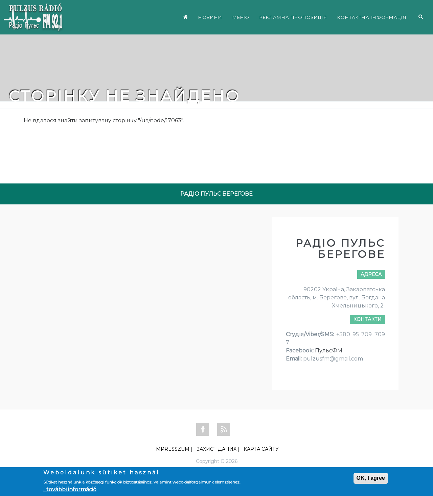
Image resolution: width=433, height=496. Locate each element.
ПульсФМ (328, 350)
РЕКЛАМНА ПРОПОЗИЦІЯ (293, 17)
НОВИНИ (210, 17)
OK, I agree (371, 478)
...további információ (69, 489)
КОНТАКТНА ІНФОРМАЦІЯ (372, 17)
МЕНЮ (240, 17)
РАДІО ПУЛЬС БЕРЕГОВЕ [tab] (216, 194)
